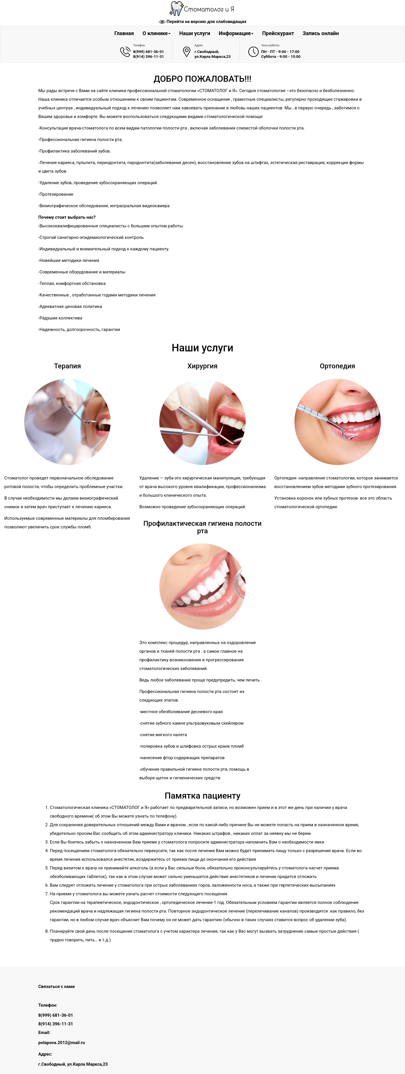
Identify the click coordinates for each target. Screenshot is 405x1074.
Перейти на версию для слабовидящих (206, 21)
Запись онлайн (321, 33)
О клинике (157, 33)
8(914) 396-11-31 (148, 56)
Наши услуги (194, 33)
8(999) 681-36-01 (148, 51)
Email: (44, 1032)
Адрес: (45, 1054)
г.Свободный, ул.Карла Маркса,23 (73, 1064)
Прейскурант (278, 33)
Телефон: (47, 1005)
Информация (236, 33)
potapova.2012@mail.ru (61, 1042)
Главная (124, 33)
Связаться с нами (56, 986)
